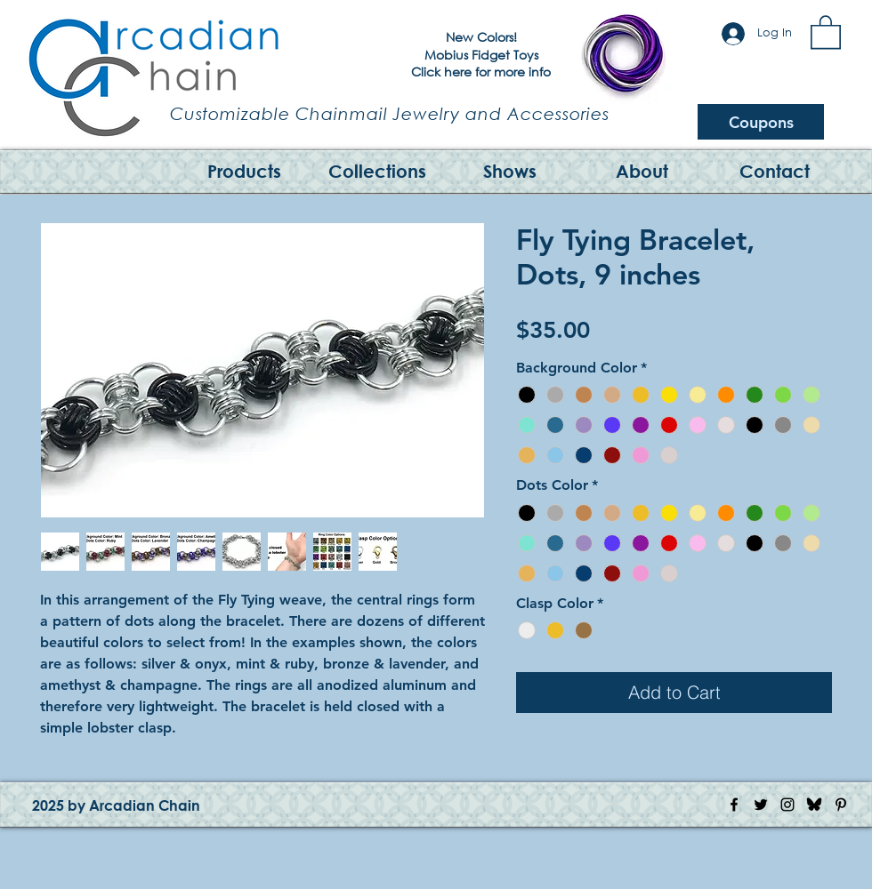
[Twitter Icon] (761, 804)
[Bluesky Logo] (814, 804)
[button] (826, 31)
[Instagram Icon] (787, 804)
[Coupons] (761, 122)
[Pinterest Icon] (841, 804)
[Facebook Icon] (734, 804)
